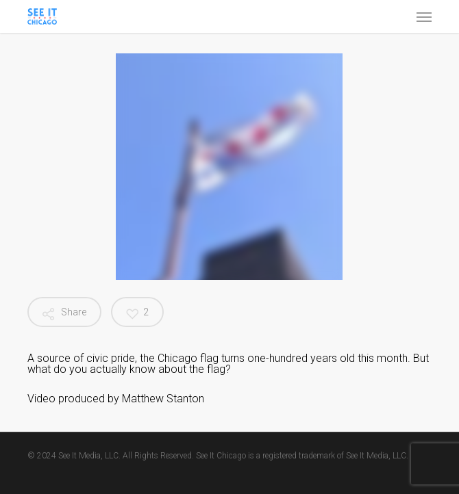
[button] (424, 16)
